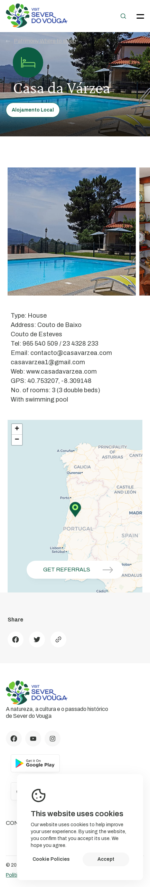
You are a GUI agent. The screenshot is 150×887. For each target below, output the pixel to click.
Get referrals (80, 570)
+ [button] (17, 429)
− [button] (17, 440)
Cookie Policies (51, 859)
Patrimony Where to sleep (41, 41)
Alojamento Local (33, 110)
